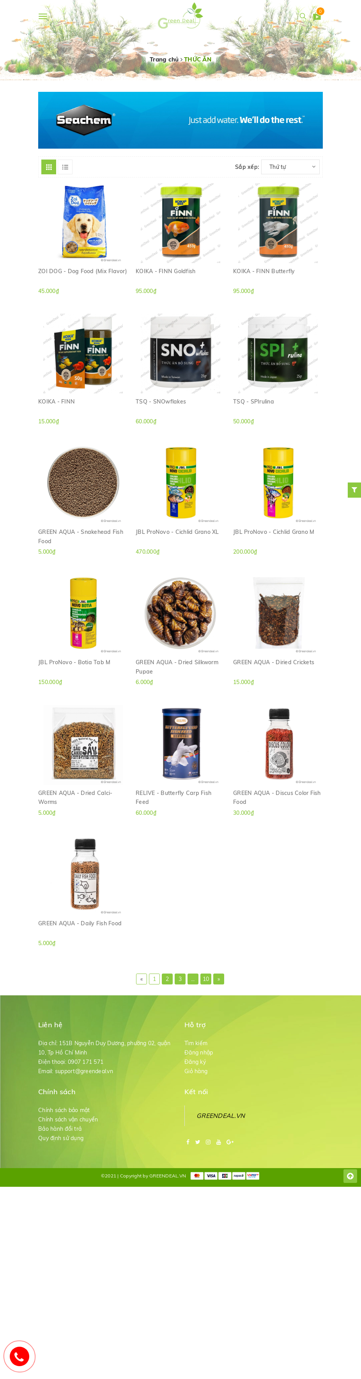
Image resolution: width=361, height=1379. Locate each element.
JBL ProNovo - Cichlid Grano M (273, 549)
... (193, 1008)
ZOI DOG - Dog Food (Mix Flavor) (82, 278)
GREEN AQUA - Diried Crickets (273, 684)
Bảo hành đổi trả (59, 1158)
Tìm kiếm (195, 1073)
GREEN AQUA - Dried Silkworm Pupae (177, 689)
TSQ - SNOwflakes (161, 413)
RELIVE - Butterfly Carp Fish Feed (173, 824)
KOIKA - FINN (56, 413)
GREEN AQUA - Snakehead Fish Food (80, 553)
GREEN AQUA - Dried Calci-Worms (75, 824)
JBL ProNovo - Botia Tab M (74, 684)
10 (206, 1008)
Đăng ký (195, 1091)
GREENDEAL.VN (220, 1145)
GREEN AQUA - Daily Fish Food (80, 955)
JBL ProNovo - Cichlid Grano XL (177, 549)
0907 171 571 (85, 1091)
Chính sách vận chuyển (68, 1149)
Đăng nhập (198, 1082)
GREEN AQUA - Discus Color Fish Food (277, 824)
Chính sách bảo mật (64, 1140)
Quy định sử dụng (60, 1168)
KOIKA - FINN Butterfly (264, 278)
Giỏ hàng (195, 1101)
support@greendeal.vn (84, 1101)
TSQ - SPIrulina (253, 413)
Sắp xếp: (247, 166)
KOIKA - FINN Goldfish (165, 278)
